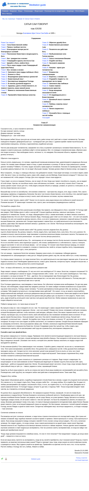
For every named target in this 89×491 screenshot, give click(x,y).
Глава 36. (45, 108)
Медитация (39, 11)
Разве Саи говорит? (8, 42)
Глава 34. (45, 99)
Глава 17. (4, 90)
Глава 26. (45, 67)
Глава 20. (45, 45)
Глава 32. (45, 90)
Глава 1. (4, 45)
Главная (5, 11)
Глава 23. (45, 58)
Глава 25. (45, 63)
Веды (20, 11)
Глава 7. (4, 63)
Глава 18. (4, 95)
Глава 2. (4, 47)
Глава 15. (4, 83)
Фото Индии (79, 11)
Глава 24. (45, 61)
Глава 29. (45, 79)
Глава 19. (45, 42)
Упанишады (28, 11)
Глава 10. (4, 72)
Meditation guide (37, 5)
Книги (37, 19)
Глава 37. (45, 113)
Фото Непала (7, 14)
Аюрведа (70, 11)
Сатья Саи (29, 19)
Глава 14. (4, 81)
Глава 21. (45, 49)
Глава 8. (4, 65)
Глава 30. (45, 83)
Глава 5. (4, 58)
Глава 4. (4, 54)
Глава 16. (4, 86)
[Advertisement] (80, 51)
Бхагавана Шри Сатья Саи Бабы (36, 33)
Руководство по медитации (55, 11)
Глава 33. (45, 95)
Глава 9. (4, 70)
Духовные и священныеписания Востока (18, 4)
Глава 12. (4, 77)
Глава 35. (45, 104)
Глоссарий (46, 117)
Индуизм (13, 11)
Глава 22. (45, 54)
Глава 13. (4, 79)
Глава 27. (45, 72)
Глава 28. (45, 77)
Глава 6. (4, 61)
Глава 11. (4, 74)
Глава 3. (4, 49)
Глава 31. (45, 86)
